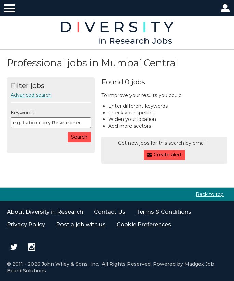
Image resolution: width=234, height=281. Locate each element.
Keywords (22, 113)
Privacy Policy (26, 224)
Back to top (210, 194)
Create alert (168, 155)
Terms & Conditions (163, 212)
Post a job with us (81, 224)
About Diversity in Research (45, 212)
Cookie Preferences (143, 224)
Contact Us (109, 212)
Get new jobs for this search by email (162, 143)
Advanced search (31, 95)
